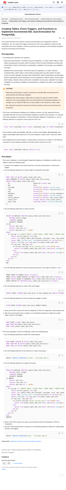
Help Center (5, 19)
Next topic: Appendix (8, 452)
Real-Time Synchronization (32, 19)
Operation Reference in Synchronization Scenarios (25, 441)
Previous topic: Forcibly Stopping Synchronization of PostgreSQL (21, 450)
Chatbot (4, 469)
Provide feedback (17, 463)
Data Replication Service (16, 19)
